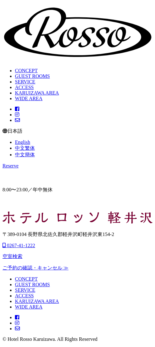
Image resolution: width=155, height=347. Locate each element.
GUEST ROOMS (32, 76)
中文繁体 (25, 148)
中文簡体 (25, 154)
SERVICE (25, 81)
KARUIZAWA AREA (37, 93)
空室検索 (12, 256)
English (22, 142)
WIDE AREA (28, 98)
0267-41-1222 (18, 245)
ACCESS (24, 87)
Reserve (10, 165)
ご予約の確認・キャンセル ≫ (35, 267)
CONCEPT (26, 70)
